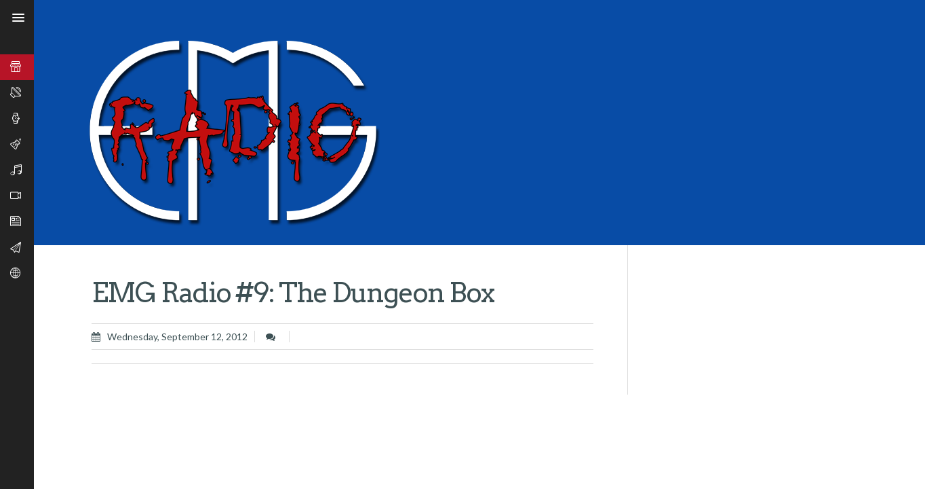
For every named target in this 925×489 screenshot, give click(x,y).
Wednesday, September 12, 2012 (177, 336)
